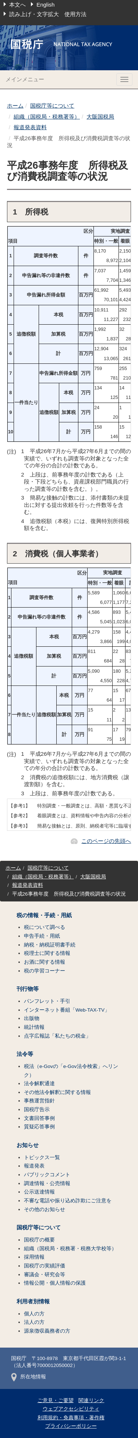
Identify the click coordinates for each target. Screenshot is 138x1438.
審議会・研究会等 (44, 1274)
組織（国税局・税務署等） (47, 116)
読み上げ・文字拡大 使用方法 (47, 14)
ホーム (15, 105)
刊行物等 (28, 989)
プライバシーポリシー (71, 1426)
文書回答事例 (39, 1118)
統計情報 (34, 1027)
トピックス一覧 (42, 1157)
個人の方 (34, 1313)
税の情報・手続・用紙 (44, 915)
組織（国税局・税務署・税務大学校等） (70, 1248)
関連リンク (91, 1400)
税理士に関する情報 (47, 953)
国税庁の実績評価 (44, 1266)
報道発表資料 (30, 127)
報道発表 (34, 1166)
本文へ (17, 4)
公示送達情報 (39, 1192)
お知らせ (28, 1145)
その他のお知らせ (44, 1209)
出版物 (31, 1018)
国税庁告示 (37, 1109)
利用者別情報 (33, 1301)
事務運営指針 (39, 1100)
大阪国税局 (100, 116)
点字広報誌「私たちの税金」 (57, 1036)
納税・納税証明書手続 (49, 945)
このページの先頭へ (106, 841)
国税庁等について (52, 105)
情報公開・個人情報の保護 (55, 1283)
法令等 (25, 1054)
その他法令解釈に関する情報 (57, 1092)
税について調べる (44, 927)
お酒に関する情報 (44, 962)
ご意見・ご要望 (56, 1400)
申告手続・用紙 (42, 936)
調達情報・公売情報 (47, 1183)
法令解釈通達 (39, 1083)
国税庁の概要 (39, 1240)
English (45, 4)
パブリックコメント (47, 1174)
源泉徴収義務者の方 (47, 1331)
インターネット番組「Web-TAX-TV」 (67, 1010)
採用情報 (34, 1257)
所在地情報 (28, 1376)
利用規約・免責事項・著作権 (71, 1417)
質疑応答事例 (39, 1126)
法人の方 (34, 1322)
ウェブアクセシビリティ (71, 1409)
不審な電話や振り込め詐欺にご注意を (68, 1200)
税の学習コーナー (44, 971)
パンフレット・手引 (47, 1001)
